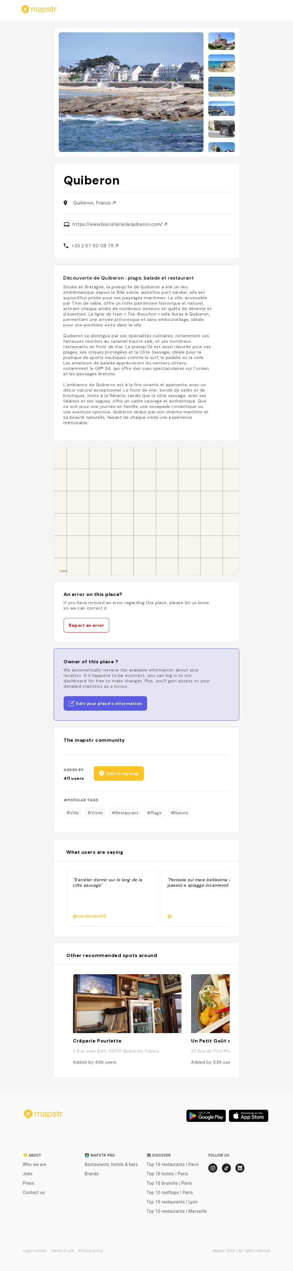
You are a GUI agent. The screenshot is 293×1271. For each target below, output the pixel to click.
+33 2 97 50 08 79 (94, 246)
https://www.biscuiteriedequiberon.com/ (120, 224)
